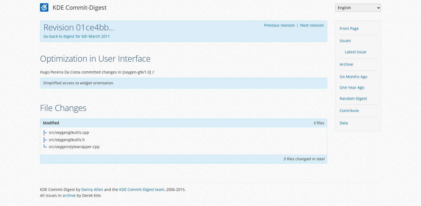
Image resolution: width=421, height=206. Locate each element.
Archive (346, 64)
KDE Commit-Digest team (141, 189)
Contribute (349, 110)
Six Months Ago (353, 76)
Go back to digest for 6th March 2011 (76, 36)
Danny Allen (92, 189)
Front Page (349, 28)
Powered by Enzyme (360, 193)
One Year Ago (352, 87)
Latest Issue (355, 51)
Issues (345, 40)
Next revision (312, 25)
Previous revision (279, 25)
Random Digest (353, 98)
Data (344, 122)
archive (69, 195)
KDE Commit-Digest (73, 7)
